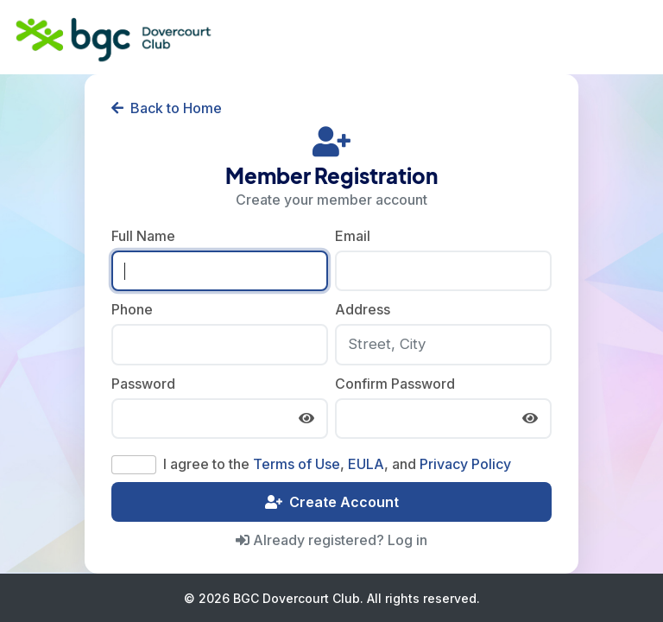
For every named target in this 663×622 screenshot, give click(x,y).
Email (352, 235)
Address (362, 309)
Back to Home (166, 108)
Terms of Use (296, 464)
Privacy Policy (465, 464)
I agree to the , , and (337, 464)
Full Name (143, 235)
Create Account (332, 502)
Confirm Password (395, 383)
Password (143, 383)
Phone (132, 309)
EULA (366, 464)
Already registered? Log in (331, 540)
